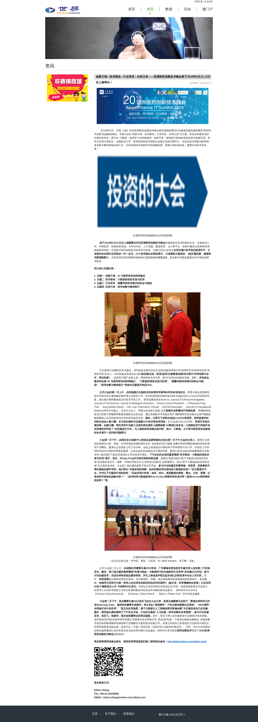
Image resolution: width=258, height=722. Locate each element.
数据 (168, 9)
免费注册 (198, 1)
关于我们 (110, 713)
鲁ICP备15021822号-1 (172, 714)
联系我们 (129, 713)
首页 (131, 9)
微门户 (207, 9)
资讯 (150, 9)
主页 (95, 713)
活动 (187, 9)
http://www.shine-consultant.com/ (186, 641)
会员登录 (208, 1)
